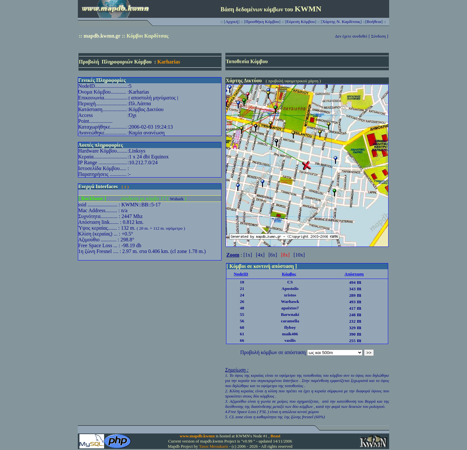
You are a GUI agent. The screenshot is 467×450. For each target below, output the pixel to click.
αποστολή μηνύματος (153, 97)
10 (242, 282)
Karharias (168, 61)
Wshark (176, 198)
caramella (290, 320)
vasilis (290, 340)
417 (352, 308)
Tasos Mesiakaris (213, 446)
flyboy (290, 327)
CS (290, 282)
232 (352, 321)
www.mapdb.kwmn (197, 435)
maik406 (290, 333)
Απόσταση (354, 273)
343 (352, 288)
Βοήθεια (373, 21)
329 (352, 327)
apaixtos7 (290, 308)
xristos (290, 295)
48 (242, 308)
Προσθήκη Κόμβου (262, 21)
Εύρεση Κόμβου (300, 21)
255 (352, 340)
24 (242, 295)
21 (242, 288)
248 (352, 314)
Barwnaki (290, 314)
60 (242, 327)
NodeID (241, 273)
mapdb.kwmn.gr (102, 36)
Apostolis (290, 288)
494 (352, 282)
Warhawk (290, 301)
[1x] (247, 255)
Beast (275, 435)
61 (242, 333)
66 (242, 340)
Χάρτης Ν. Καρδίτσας (341, 21)
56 (242, 320)
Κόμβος (289, 273)
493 (352, 301)
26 (242, 301)
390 (352, 334)
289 (352, 295)
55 (242, 314)
